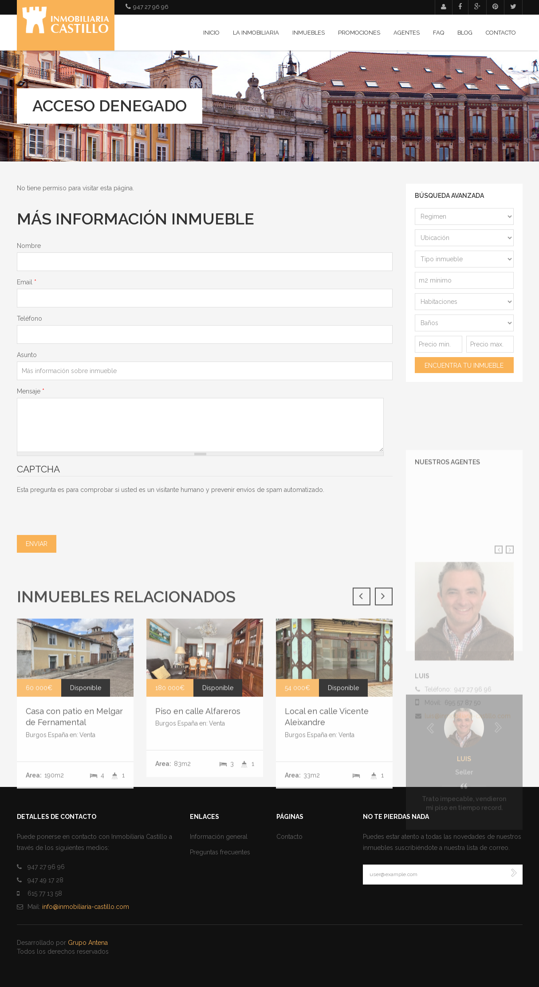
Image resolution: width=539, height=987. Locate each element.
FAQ (438, 32)
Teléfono (29, 318)
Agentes (406, 32)
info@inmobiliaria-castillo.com (85, 906)
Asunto (27, 354)
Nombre (29, 245)
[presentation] (84, 511)
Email (26, 282)
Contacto (501, 32)
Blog (464, 32)
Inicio (211, 32)
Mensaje (30, 391)
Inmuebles (308, 32)
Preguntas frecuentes (220, 852)
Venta (217, 874)
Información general (219, 836)
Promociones (359, 32)
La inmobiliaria (256, 32)
